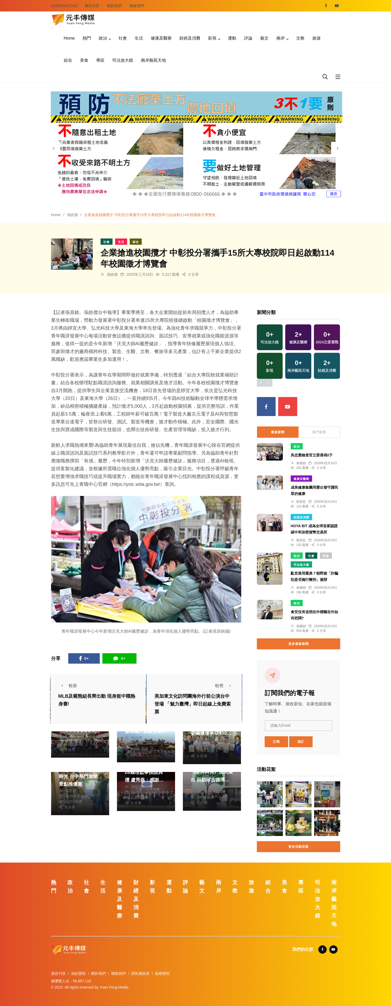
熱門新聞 (319, 432)
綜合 (68, 60)
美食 (84, 60)
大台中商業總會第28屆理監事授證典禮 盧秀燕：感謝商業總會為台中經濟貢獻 (146, 780)
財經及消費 (189, 38)
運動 (232, 38)
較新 (67, 685)
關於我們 (114, 6)
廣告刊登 (92, 6)
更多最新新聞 (298, 644)
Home (69, 38)
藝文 (264, 38)
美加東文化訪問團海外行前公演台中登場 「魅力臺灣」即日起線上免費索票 (192, 704)
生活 (139, 38)
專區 (100, 60)
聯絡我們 (136, 6)
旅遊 (316, 38)
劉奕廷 (301, 502)
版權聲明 (162, 973)
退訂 (300, 742)
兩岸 (280, 38)
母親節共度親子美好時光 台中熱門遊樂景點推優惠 (80, 776)
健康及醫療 (161, 38)
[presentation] (53, 148)
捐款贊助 (78, 973)
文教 (300, 38)
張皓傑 (72, 215)
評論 (248, 38)
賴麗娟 (301, 463)
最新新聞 (277, 432)
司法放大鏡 (122, 60)
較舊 (224, 685)
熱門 (87, 38)
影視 (212, 38)
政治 (103, 38)
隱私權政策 (140, 973)
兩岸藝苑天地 (153, 60)
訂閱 (276, 742)
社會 (123, 38)
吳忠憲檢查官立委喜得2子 (312, 455)
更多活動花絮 (298, 846)
